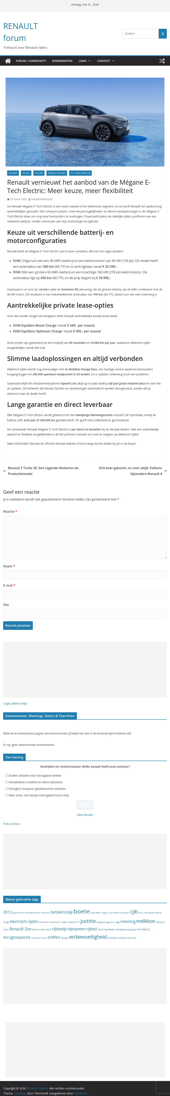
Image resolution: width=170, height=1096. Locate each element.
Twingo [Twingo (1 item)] (64, 933)
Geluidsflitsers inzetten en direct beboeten (36, 777)
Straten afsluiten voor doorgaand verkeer (35, 771)
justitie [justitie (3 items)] (88, 916)
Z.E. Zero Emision (80, 173)
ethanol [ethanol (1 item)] (72, 917)
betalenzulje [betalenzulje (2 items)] (62, 907)
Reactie (9, 506)
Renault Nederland (41, 199)
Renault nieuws (57, 173)
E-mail (9, 580)
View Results (85, 810)
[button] (92, 61)
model (26, 173)
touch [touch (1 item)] (44, 933)
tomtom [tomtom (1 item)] (35, 933)
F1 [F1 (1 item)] (78, 917)
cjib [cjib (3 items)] (134, 907)
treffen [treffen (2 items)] (54, 932)
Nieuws (39, 173)
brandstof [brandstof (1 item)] (96, 908)
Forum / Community (31, 60)
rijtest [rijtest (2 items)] (91, 924)
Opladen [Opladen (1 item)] (160, 917)
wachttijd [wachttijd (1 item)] (112, 933)
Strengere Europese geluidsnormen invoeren (37, 784)
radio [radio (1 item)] (6, 925)
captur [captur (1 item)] (104, 908)
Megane (13, 173)
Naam (8, 561)
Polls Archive (11, 819)
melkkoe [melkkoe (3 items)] (145, 916)
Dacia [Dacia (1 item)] (158, 908)
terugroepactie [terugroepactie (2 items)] (16, 932)
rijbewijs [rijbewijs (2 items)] (59, 924)
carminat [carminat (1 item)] (114, 908)
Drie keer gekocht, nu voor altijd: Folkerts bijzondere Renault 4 (128, 465)
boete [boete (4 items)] (82, 907)
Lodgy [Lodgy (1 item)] (117, 917)
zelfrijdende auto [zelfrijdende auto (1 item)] (127, 933)
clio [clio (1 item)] (140, 908)
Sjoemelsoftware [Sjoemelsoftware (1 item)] (107, 925)
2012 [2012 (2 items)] (7, 907)
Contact (108, 60)
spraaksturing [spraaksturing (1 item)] (123, 925)
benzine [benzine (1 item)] (45, 908)
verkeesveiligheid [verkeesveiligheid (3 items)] (88, 932)
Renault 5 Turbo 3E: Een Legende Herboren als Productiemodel (38, 465)
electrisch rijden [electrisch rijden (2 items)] (24, 916)
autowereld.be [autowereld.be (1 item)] (32, 908)
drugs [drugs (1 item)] (6, 917)
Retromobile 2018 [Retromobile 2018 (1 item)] (41, 925)
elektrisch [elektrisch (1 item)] (44, 917)
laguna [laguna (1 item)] (109, 917)
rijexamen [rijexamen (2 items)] (77, 924)
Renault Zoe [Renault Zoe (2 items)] (20, 924)
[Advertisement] (85, 665)
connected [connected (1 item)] (149, 908)
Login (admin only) (15, 698)
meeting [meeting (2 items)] (127, 916)
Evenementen (64, 60)
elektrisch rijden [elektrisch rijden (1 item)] (59, 917)
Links (85, 60)
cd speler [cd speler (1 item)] (124, 908)
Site (5, 599)
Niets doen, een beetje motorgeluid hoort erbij (39, 791)
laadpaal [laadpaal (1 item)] (101, 917)
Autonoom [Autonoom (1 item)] (18, 908)
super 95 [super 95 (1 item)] (135, 925)
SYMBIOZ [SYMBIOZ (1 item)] (145, 925)
